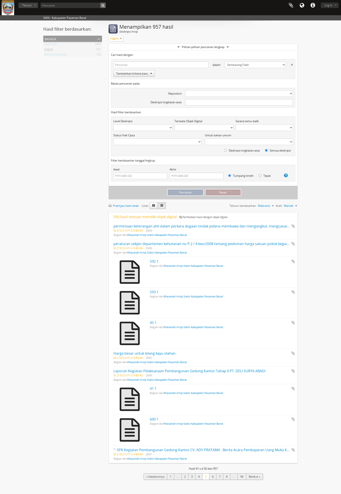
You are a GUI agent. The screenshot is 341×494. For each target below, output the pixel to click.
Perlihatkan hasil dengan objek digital (203, 217)
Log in (328, 5)
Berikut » (254, 477)
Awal (116, 169)
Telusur (27, 5)
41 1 (153, 388)
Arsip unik (50, 45)
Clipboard (291, 5)
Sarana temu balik (247, 121)
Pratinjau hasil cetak (124, 206)
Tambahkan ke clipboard (293, 226)
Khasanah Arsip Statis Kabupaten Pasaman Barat (157, 235)
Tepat (265, 176)
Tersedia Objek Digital (188, 121)
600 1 (154, 419)
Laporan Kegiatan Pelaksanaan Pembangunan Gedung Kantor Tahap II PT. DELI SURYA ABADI (189, 371)
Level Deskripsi (122, 121)
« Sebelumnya (155, 477)
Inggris (48, 50)
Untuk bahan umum (218, 135)
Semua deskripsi (278, 150)
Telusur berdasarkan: (243, 206)
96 (241, 477)
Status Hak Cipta (124, 135)
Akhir (173, 169)
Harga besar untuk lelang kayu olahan (145, 353)
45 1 (153, 322)
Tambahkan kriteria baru (134, 73)
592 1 (154, 261)
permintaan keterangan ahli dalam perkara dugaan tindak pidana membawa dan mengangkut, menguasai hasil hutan (210, 226)
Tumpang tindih (241, 176)
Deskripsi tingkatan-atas (166, 102)
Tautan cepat (312, 5)
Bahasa (301, 5)
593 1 (154, 292)
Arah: (279, 206)
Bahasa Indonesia (55, 55)
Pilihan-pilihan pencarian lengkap (203, 47)
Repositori (175, 93)
